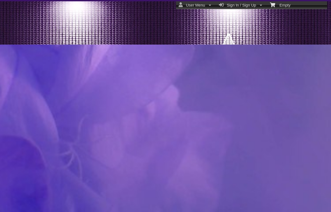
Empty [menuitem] (280, 4)
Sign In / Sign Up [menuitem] (240, 5)
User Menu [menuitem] (195, 5)
